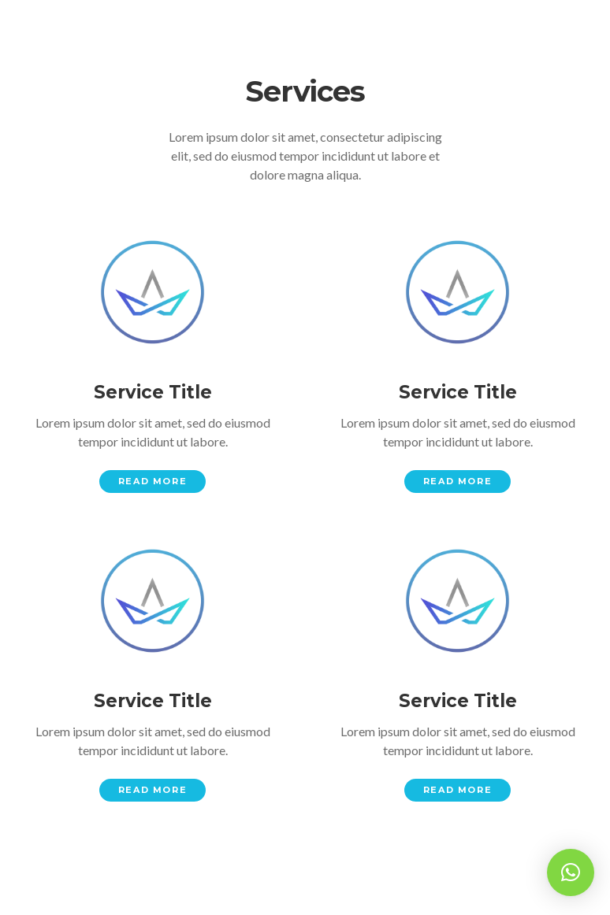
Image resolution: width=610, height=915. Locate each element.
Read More (152, 481)
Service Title (153, 392)
